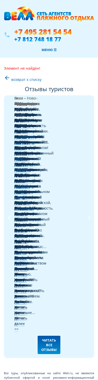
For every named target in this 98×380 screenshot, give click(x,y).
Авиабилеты (14, 240)
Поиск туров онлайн (20, 233)
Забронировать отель (21, 258)
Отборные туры (16, 265)
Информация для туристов (25, 271)
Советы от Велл (16, 246)
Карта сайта (13, 290)
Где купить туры (17, 227)
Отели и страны (16, 252)
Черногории (46, 104)
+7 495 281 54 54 (43, 32)
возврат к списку (23, 79)
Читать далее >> (29, 126)
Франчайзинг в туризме (23, 277)
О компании (14, 284)
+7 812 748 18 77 (37, 39)
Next (89, 125)
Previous (9, 125)
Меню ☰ (49, 49)
